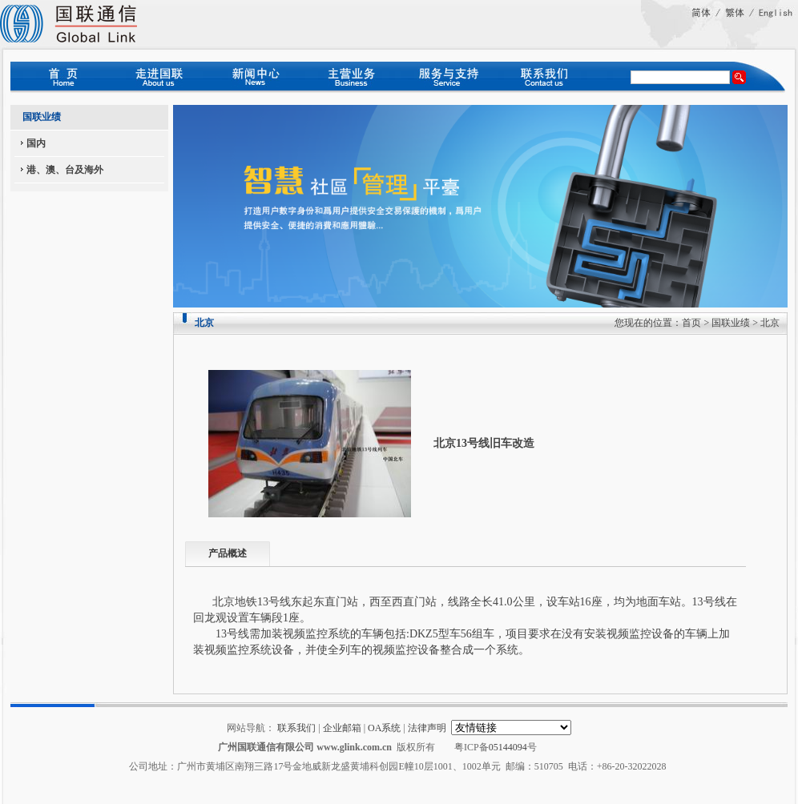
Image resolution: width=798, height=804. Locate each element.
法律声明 (427, 728)
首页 (691, 322)
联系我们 (296, 728)
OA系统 (384, 728)
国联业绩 (730, 322)
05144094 (508, 747)
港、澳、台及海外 (64, 169)
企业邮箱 (342, 728)
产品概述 (227, 553)
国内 (36, 143)
